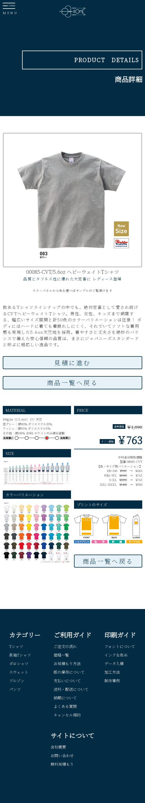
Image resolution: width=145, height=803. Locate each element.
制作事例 (112, 680)
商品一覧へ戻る (72, 382)
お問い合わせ (62, 755)
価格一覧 (61, 655)
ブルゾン (16, 680)
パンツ (15, 689)
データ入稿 (114, 663)
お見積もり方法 (67, 663)
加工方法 (112, 672)
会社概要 (58, 747)
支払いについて (67, 680)
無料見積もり (62, 764)
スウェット (18, 672)
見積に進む (72, 362)
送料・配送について (71, 689)
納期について (65, 697)
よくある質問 (65, 706)
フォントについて (119, 646)
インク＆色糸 (116, 655)
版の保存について (69, 672)
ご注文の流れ (65, 646)
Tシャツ (16, 646)
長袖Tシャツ (20, 655)
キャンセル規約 (67, 715)
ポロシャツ (18, 663)
